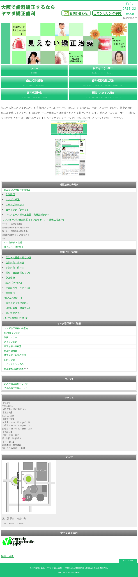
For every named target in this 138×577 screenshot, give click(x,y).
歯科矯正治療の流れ (103, 83)
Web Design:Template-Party (69, 572)
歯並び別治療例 (34, 83)
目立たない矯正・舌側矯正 (17, 189)
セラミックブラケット (17, 209)
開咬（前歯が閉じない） (18, 272)
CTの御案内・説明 (13, 242)
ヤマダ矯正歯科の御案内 (16, 328)
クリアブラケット (15, 204)
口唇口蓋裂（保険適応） (18, 308)
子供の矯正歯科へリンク (16, 388)
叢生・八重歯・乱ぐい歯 (18, 257)
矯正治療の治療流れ (14, 346)
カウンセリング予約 (14, 364)
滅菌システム (10, 337)
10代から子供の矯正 (14, 247)
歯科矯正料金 (34, 95)
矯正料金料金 (10, 350)
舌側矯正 (10, 194)
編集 (3, 556)
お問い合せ (9, 359)
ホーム (34, 71)
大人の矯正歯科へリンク (16, 383)
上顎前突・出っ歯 (15, 262)
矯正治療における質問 (15, 355)
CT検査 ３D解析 (12, 333)
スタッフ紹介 (10, 342)
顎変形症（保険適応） (17, 303)
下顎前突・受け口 (15, 267)
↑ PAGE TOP (128, 561)
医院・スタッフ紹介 (103, 95)
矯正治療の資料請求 (16, 368)
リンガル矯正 (13, 199)
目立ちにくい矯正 (103, 71)
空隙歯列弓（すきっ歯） (18, 288)
